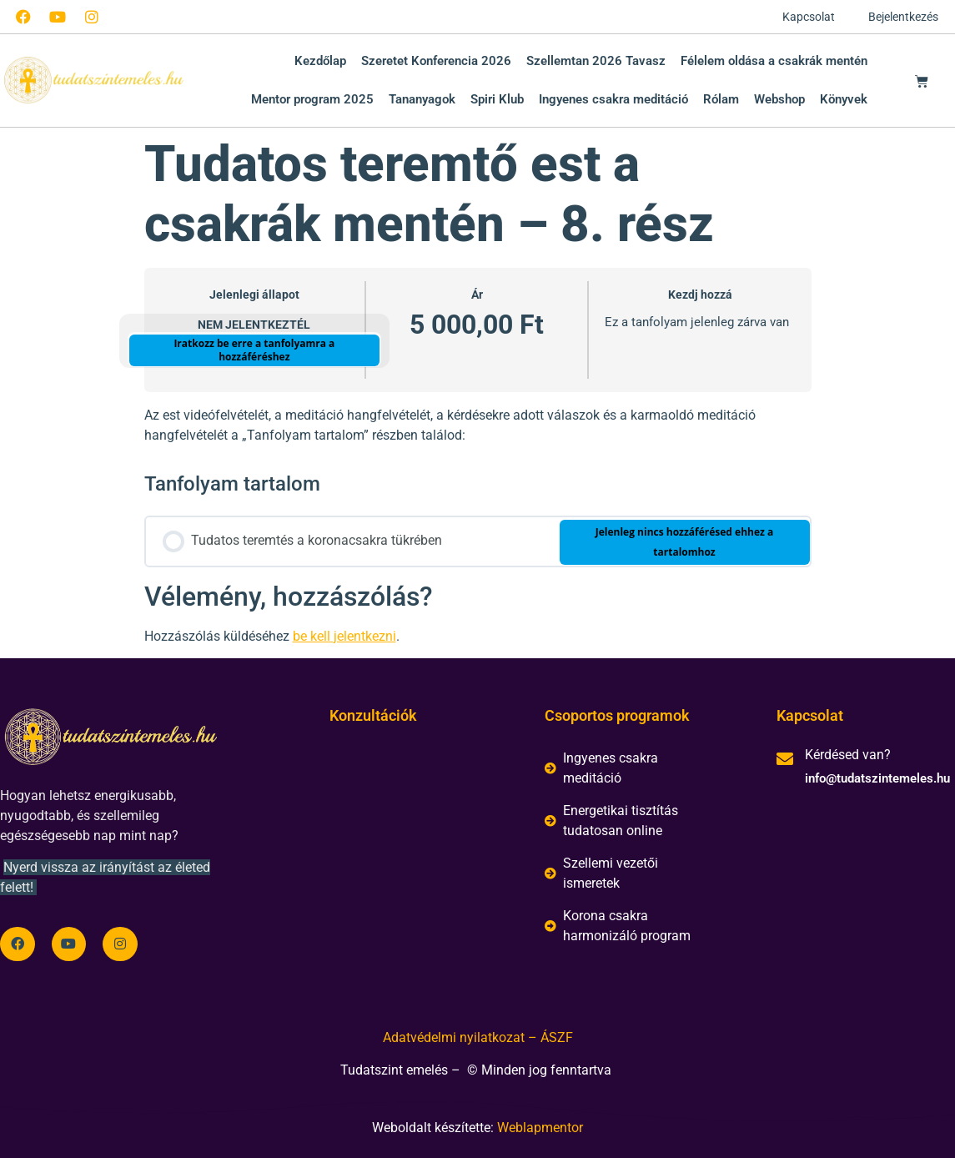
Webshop (779, 99)
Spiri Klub (497, 99)
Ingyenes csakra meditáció (613, 99)
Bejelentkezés (903, 16)
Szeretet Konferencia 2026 (436, 60)
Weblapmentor (540, 1127)
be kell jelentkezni (344, 636)
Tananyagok (422, 99)
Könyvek (843, 99)
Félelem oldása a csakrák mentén (774, 60)
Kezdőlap (320, 60)
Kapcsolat (808, 16)
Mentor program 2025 (312, 99)
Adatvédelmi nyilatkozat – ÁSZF (478, 1037)
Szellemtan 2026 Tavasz (596, 60)
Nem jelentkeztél (254, 324)
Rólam (721, 99)
